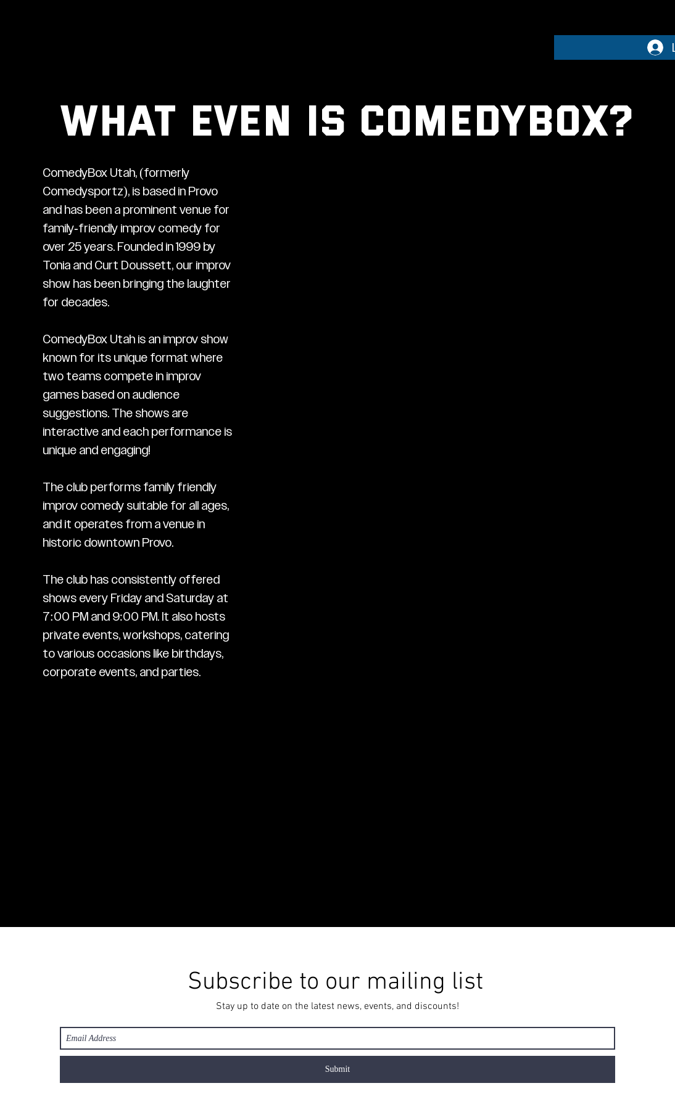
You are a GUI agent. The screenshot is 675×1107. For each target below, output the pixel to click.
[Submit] (337, 1069)
